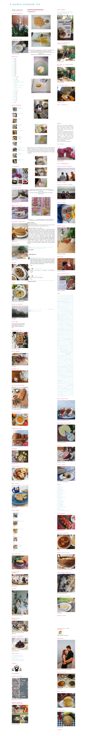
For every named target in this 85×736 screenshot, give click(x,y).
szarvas (69, 381)
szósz (58, 384)
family (58, 323)
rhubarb (71, 371)
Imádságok (60, 488)
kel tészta (61, 344)
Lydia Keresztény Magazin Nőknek (18, 656)
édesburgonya (66, 318)
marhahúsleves (46, 190)
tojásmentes (59, 387)
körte (63, 347)
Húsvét (62, 338)
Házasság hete (63, 334)
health (71, 334)
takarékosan (71, 384)
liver (60, 350)
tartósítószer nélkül (64, 385)
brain (66, 303)
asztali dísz (69, 297)
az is (71, 297)
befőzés (66, 299)
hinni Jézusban (61, 335)
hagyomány (62, 333)
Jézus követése (71, 341)
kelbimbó (64, 344)
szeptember (16, 80)
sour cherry (71, 376)
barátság (65, 298)
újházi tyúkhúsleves (42, 248)
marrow (72, 352)
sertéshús (64, 375)
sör (57, 377)
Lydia (71, 350)
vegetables (61, 391)
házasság (58, 334)
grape (65, 331)
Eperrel (59, 492)
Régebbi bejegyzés (51, 309)
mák (71, 351)
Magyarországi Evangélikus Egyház (18, 660)
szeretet (58, 383)
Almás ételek (60, 498)
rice (72, 371)
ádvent (68, 295)
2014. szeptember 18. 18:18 (39, 257)
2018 (14, 69)
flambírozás (63, 324)
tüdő (70, 388)
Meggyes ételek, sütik (61, 497)
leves (66, 349)
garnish (63, 328)
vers (65, 391)
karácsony (71, 342)
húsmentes (58, 338)
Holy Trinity (71, 335)
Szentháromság (68, 382)
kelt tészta (71, 344)
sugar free (66, 379)
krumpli (70, 347)
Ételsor (59, 508)
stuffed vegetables (62, 379)
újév (57, 389)
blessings (63, 302)
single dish (68, 375)
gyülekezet (72, 332)
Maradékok (19, 119)
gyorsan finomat (68, 332)
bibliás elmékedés (70, 300)
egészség (63, 319)
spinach (72, 377)
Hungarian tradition (68, 337)
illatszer (64, 338)
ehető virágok (71, 320)
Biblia (66, 300)
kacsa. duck (61, 342)
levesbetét (39, 247)
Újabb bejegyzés (30, 309)
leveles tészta (63, 349)
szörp (67, 384)
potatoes (64, 366)
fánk (59, 323)
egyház (72, 319)
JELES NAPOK (65, 341)
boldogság (58, 303)
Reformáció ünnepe (70, 370)
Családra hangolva (16, 512)
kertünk (61, 346)
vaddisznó (63, 390)
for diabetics (61, 325)
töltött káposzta (69, 387)
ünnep (72, 389)
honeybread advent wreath (61, 336)
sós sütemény (64, 376)
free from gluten (70, 326)
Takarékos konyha (16, 520)
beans (71, 298)
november (15, 77)
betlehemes (62, 300)
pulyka (67, 367)
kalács (65, 342)
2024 (14, 61)
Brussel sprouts (59, 304)
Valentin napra (60, 505)
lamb (72, 347)
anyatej (65, 296)
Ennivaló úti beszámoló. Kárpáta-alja (64, 510)
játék (58, 341)
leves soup (68, 349)
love (66, 350)
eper (66, 321)
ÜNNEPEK (58, 390)
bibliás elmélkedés (33, 247)
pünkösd (72, 367)
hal (65, 333)
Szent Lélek (64, 382)
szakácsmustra (65, 381)
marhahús (66, 352)
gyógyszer (64, 332)
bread (68, 303)
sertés (62, 375)
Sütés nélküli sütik (61, 502)
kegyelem (72, 343)
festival (72, 323)
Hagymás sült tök (20, 130)
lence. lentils (71, 348)
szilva (61, 383)
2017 (14, 71)
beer (57, 299)
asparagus (58, 297)
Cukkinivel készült (61, 509)
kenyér (61, 345)
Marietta (14, 536)
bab (72, 297)
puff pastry (63, 367)
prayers (72, 366)
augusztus (15, 90)
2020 (14, 66)
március (15, 97)
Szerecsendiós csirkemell (19, 125)
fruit (71, 327)
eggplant (68, 319)
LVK (68, 350)
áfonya (70, 295)
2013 (14, 102)
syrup (62, 381)
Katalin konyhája (16, 528)
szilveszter (63, 383)
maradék (63, 352)
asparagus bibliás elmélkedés (64, 297)
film (59, 324)
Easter (58, 318)
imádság (68, 338)
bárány (62, 298)
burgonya (65, 304)
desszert (58, 316)
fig (58, 324)
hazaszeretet (68, 334)
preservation (59, 367)
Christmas (67, 308)
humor (58, 337)
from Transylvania (66, 327)
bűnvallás (69, 304)
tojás (38, 248)
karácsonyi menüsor (65, 343)
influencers (59, 339)
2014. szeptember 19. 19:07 (37, 268)
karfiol (69, 343)
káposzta (67, 342)
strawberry (64, 378)
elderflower (63, 321)
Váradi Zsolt (32, 257)
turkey (67, 388)
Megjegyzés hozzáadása (32, 281)
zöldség (61, 395)
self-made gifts (35, 248)
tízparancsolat (69, 386)
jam (72, 340)
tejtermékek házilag (70, 385)
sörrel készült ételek (61, 377)
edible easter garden (70, 318)
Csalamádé (15, 89)
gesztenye (70, 328)
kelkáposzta (67, 344)
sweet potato (59, 381)
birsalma (68, 301)
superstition (69, 379)
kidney (67, 346)
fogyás (69, 324)
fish (61, 324)
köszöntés (66, 347)
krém (68, 347)
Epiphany (68, 321)
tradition (61, 388)
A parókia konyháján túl (25, 4)
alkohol (61, 296)
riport (58, 372)
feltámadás (68, 323)
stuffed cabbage (68, 378)
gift (72, 328)
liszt (58, 350)
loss (65, 350)
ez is (67, 322)
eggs (37, 247)
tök (66, 387)
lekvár (67, 348)
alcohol (58, 296)
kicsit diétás (64, 346)
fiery (57, 324)
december (15, 76)
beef (72, 298)
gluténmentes (59, 329)
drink (67, 317)
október (15, 79)
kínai (69, 346)
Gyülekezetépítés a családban (17, 655)
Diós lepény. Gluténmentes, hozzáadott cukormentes (19, 137)
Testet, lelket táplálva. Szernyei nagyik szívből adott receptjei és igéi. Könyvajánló (64, 13)
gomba (72, 330)
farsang (62, 323)
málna (59, 352)
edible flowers (59, 319)
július (15, 92)
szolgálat (72, 383)
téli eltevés (59, 386)
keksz (58, 344)
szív (65, 383)
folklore (71, 324)
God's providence (67, 330)
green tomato (59, 332)
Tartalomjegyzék (60, 504)
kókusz (72, 346)
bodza (72, 302)
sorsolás (60, 376)
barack (60, 298)
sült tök (72, 379)
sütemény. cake (65, 380)
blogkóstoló (66, 302)
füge (72, 327)
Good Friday (59, 331)
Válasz (31, 265)
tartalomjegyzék (59, 385)
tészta (66, 386)
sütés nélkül (69, 380)
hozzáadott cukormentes (70, 336)
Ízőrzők (71, 340)
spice (70, 377)
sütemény (59, 380)
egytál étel (59, 320)
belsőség (58, 300)
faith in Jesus (71, 322)
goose (62, 331)
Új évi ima (59, 494)
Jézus (68, 341)
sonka (72, 375)
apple (69, 296)
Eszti (60, 322)
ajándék (72, 295)
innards (62, 339)
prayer (69, 366)
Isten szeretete (62, 340)
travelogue (64, 388)
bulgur (63, 304)
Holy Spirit (68, 335)
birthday (58, 302)
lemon (69, 348)
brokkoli (72, 303)
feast (65, 323)
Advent (65, 295)
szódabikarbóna (69, 383)
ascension (71, 296)
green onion (71, 331)
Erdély (70, 321)
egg (65, 319)
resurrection (67, 371)
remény (64, 371)
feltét (70, 323)
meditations (49, 247)
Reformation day (60, 371)
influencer (72, 338)
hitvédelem (65, 335)
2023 (14, 62)
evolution (65, 322)
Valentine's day (71, 390)
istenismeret (66, 340)
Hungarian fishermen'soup (62, 337)
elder (57, 321)
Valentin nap (67, 390)
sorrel (58, 376)
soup (68, 376)
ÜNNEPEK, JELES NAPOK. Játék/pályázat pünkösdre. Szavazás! (21, 149)
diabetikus (66, 316)
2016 (14, 72)
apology (67, 296)
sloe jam (70, 375)
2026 (14, 58)
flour (65, 324)
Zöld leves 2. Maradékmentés (20, 108)
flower (67, 324)
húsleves (72, 337)
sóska (66, 376)
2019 (14, 68)
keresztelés (68, 345)
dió (68, 316)
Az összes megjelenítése (22, 551)
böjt (64, 303)
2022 (14, 64)
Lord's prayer (63, 350)
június (15, 93)
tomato (62, 387)
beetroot (60, 299)
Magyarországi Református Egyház (18, 659)
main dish (67, 351)
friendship (63, 327)
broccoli (70, 303)
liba (57, 350)
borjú (60, 303)
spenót (68, 377)
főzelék (69, 325)
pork (62, 366)
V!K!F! (61, 390)
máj (69, 351)
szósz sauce (62, 384)
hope (65, 336)
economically (62, 318)
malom (61, 352)
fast (63, 323)
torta (64, 387)
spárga (65, 377)
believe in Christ (70, 299)
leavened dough (59, 348)
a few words (62, 295)
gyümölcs (58, 333)
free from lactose (59, 327)
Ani (30, 268)
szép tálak (71, 382)
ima (66, 338)
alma (62, 296)
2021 (14, 65)
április (15, 96)
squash (61, 378)
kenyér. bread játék (64, 345)
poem (69, 364)
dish (70, 316)
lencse (58, 349)
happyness (72, 333)
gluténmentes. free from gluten (66, 329)
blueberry (70, 302)
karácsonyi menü (59, 343)
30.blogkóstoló (59, 295)
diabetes (62, 316)
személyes (72, 381)
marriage (69, 352)
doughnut (58, 317)
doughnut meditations (63, 317)
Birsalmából (60, 503)
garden (60, 328)
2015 (14, 73)
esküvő (58, 322)
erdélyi (72, 321)
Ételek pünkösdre (61, 493)
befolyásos (63, 299)
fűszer (58, 328)
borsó (62, 303)
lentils (60, 349)
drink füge (70, 317)
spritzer (58, 378)
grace (64, 331)
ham (69, 333)
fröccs (70, 327)
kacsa (58, 342)
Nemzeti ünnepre (61, 487)
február (15, 99)
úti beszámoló (67, 389)
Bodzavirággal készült (61, 491)
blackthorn (60, 302)
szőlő (65, 384)
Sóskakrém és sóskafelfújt (19, 154)
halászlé (35, 219)
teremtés (63, 386)
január (15, 100)
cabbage (72, 304)
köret (61, 347)
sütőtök (72, 380)
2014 (14, 75)
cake (58, 305)
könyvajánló (58, 347)
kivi (70, 346)
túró (69, 388)
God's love (62, 330)
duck (72, 317)
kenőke (58, 345)
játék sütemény (61, 341)
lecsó (63, 348)
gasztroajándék (67, 328)
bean (69, 298)
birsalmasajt (71, 301)
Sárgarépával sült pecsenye (17, 87)
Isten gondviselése (67, 339)
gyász (61, 332)
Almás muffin (19, 142)
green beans (68, 331)
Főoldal (40, 309)
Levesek (59, 499)
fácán (68, 322)
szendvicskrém (59, 382)
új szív (72, 388)
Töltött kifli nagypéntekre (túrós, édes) (20, 545)
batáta (67, 298)
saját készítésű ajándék (69, 372)
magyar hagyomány (44, 247)
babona (58, 298)
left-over (65, 348)
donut (72, 316)
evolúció (62, 322)
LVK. (69, 350)
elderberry (60, 321)
